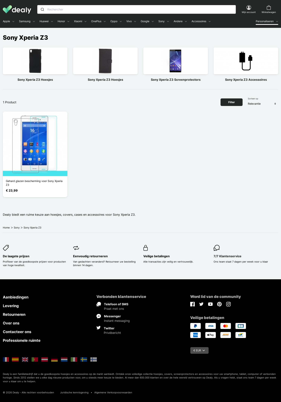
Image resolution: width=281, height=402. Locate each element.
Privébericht (112, 333)
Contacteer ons (17, 332)
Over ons (11, 323)
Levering (11, 306)
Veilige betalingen (156, 256)
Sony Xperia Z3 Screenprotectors (176, 79)
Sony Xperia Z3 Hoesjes (35, 79)
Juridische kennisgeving (74, 392)
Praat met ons (114, 309)
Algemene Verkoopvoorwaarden (113, 392)
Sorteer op (253, 98)
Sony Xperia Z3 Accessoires (246, 79)
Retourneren (14, 314)
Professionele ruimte (21, 340)
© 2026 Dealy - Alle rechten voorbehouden (28, 392)
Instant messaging (117, 321)
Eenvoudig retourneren (90, 256)
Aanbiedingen (15, 297)
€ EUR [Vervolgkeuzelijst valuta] (199, 350)
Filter (231, 102)
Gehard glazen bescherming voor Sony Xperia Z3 (34, 182)
